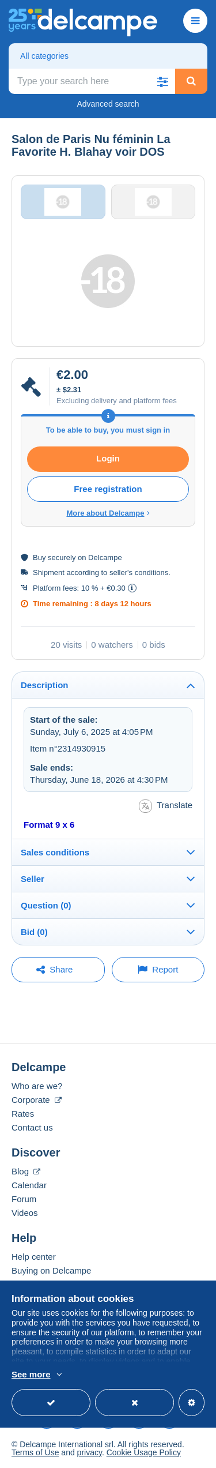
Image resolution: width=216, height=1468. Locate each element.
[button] (162, 81)
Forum (24, 1199)
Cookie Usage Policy (144, 1452)
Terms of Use (35, 1452)
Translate (165, 806)
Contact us (32, 1127)
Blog (26, 1171)
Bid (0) (34, 932)
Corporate (37, 1100)
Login (108, 458)
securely (61, 557)
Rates (23, 1113)
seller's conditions (138, 572)
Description (45, 685)
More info (95, 1375)
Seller (32, 879)
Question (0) (46, 905)
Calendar (29, 1185)
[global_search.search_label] (92, 81)
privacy (89, 1452)
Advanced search (108, 103)
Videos (25, 1213)
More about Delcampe (107, 513)
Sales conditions (55, 852)
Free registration (108, 489)
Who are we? (37, 1086)
